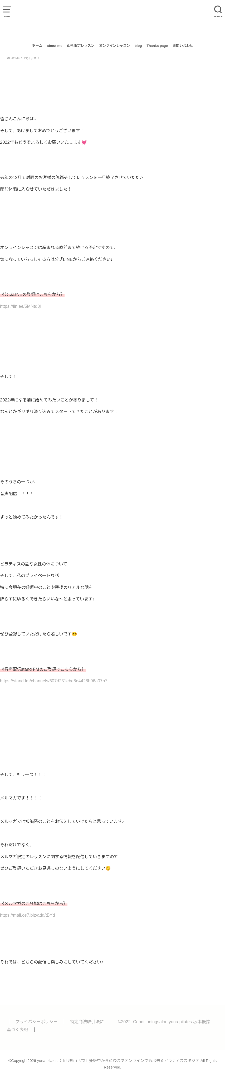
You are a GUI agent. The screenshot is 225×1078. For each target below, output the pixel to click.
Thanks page (157, 46)
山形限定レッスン (80, 46)
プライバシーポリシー (36, 1021)
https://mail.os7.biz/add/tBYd (27, 915)
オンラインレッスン (114, 46)
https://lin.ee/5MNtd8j (20, 306)
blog (138, 46)
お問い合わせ (183, 46)
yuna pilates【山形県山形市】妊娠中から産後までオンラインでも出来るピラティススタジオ (112, 20)
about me (54, 46)
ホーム (37, 46)
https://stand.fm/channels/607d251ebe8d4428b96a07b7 (53, 680)
